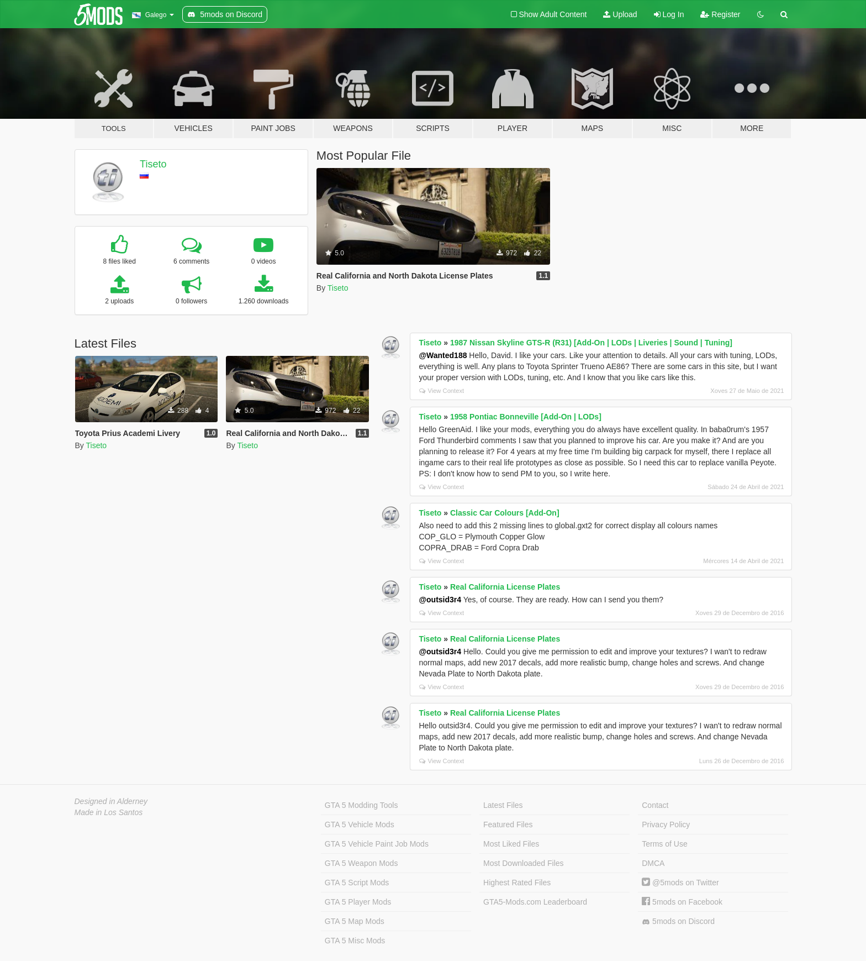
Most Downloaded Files (523, 863)
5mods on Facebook (682, 902)
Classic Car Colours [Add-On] (504, 512)
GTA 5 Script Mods (357, 882)
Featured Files (507, 824)
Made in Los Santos (109, 812)
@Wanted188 (443, 355)
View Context (441, 390)
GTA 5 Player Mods (358, 901)
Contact (655, 805)
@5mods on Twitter (680, 883)
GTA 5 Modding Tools (361, 805)
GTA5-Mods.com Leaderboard (535, 901)
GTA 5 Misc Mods (355, 940)
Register (720, 14)
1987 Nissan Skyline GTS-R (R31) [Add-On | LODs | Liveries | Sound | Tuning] (591, 342)
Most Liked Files (511, 843)
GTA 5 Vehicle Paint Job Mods (377, 843)
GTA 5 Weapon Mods (361, 863)
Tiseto (153, 164)
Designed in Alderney (111, 801)
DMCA (653, 863)
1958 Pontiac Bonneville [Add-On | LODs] (525, 416)
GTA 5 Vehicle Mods (359, 824)
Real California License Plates (505, 586)
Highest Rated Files (517, 882)
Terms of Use (664, 843)
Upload (620, 14)
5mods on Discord (678, 921)
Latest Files (503, 805)
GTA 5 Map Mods (354, 921)
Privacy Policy (666, 824)
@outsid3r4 (440, 599)
